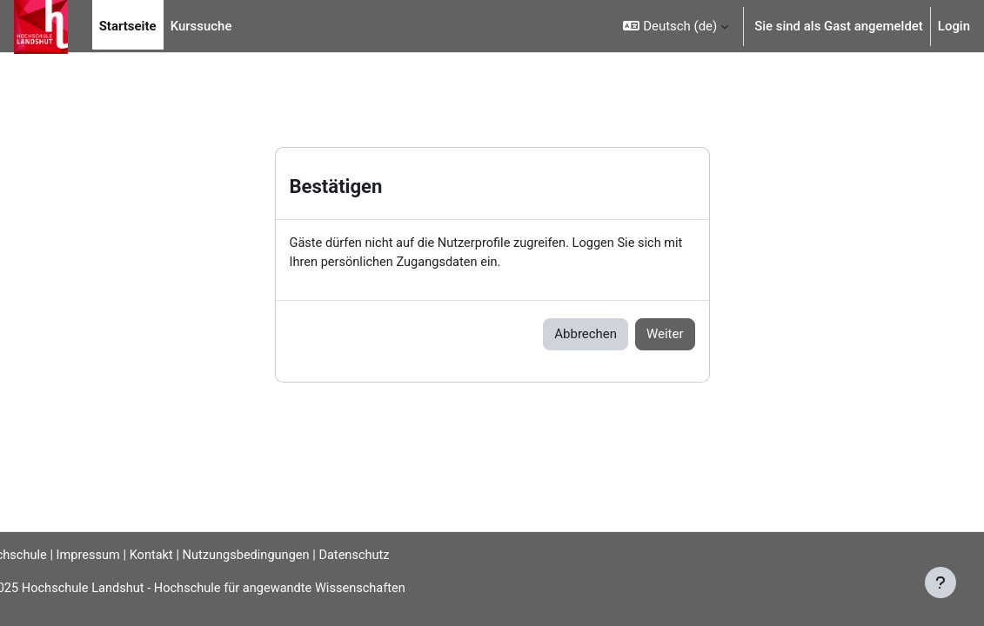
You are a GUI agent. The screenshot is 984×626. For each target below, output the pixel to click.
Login (954, 26)
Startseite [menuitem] (128, 26)
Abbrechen (585, 335)
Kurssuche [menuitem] (201, 26)
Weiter (665, 335)
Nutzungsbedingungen (286, 555)
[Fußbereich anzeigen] (940, 582)
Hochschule (41, 555)
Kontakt (188, 555)
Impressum (124, 555)
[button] (676, 26)
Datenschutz (397, 555)
